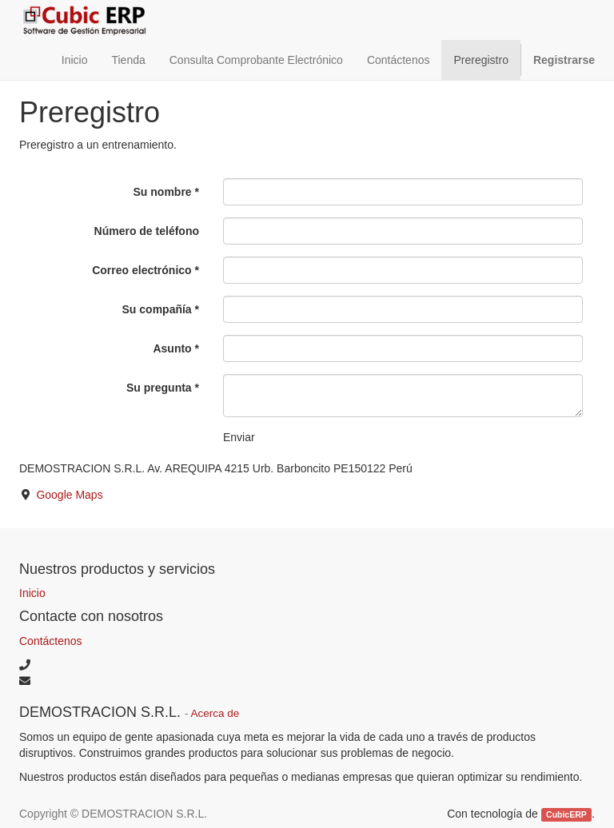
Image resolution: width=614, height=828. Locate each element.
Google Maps (69, 494)
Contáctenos (50, 641)
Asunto (172, 348)
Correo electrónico (141, 270)
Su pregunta (159, 387)
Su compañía (157, 309)
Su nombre (163, 191)
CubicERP (566, 814)
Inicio (32, 593)
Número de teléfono (146, 231)
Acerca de (215, 713)
